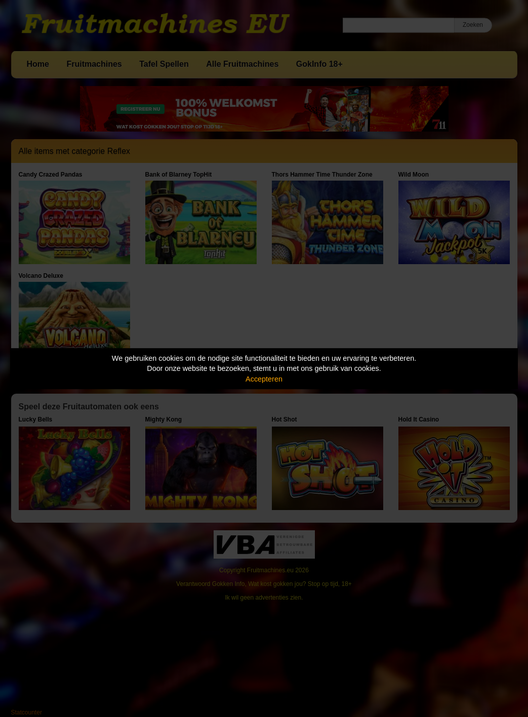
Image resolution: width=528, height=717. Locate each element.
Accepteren (264, 379)
